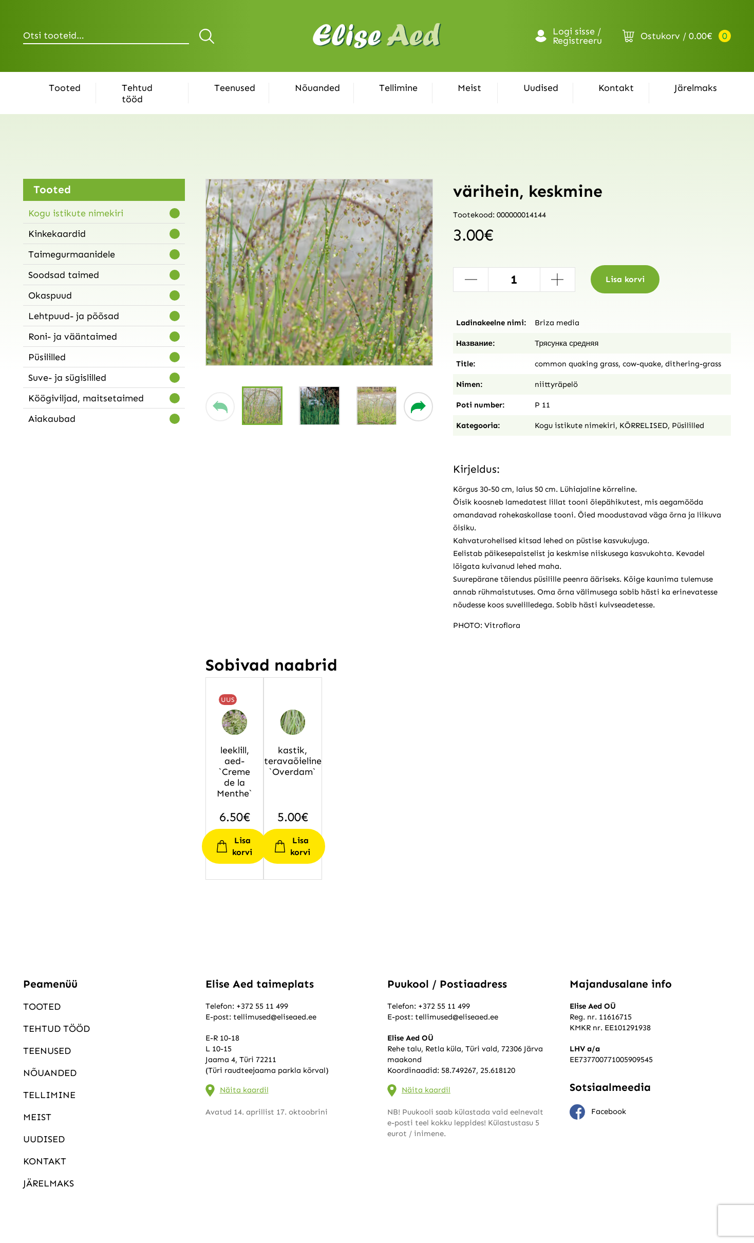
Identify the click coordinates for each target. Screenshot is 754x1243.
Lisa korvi (625, 279)
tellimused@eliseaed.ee (274, 1017)
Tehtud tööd (137, 93)
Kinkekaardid (57, 233)
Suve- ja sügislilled (67, 377)
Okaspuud (50, 295)
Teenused (234, 88)
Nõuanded (317, 88)
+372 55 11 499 (262, 1006)
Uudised (540, 88)
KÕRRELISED (643, 425)
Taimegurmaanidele (71, 254)
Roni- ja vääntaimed (72, 336)
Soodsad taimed (63, 275)
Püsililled (47, 357)
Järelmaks (695, 88)
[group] (319, 272)
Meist (469, 88)
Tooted (65, 88)
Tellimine (398, 88)
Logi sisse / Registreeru (577, 36)
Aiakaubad (52, 418)
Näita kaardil (244, 1089)
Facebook (598, 1112)
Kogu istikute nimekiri (75, 213)
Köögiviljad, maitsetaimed (86, 398)
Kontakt (616, 88)
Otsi (208, 36)
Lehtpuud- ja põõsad (73, 316)
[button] (220, 406)
